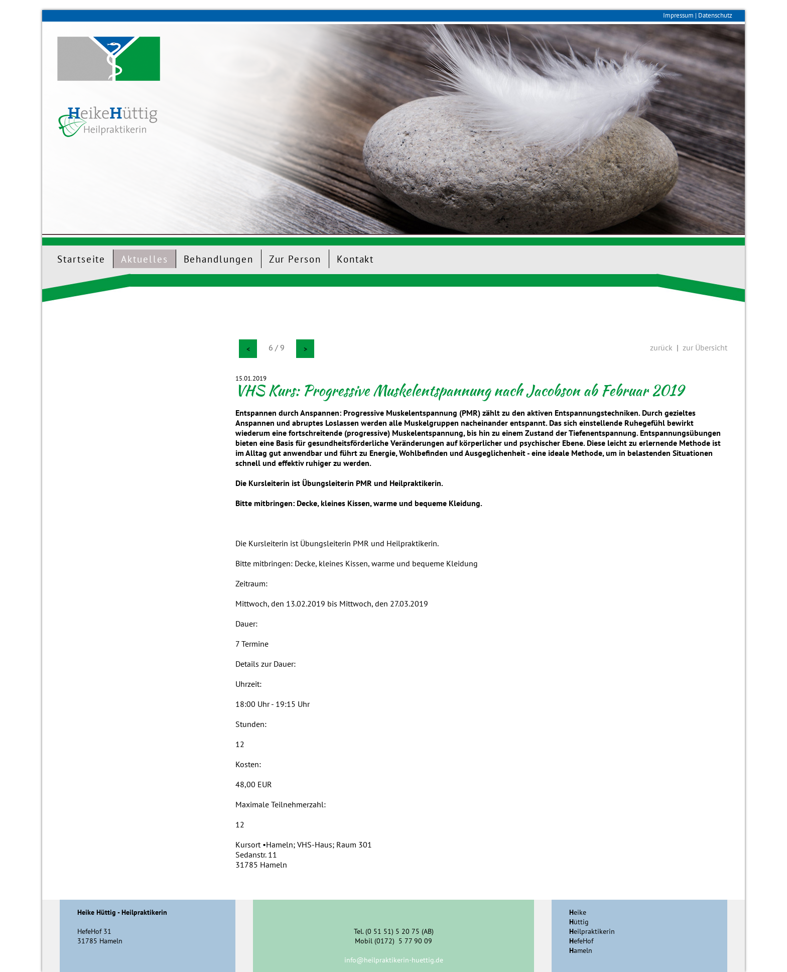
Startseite (81, 259)
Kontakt (355, 259)
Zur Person (295, 259)
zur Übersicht (705, 347)
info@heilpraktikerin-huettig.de (393, 959)
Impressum (678, 15)
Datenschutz (715, 15)
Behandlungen (218, 259)
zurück (661, 347)
